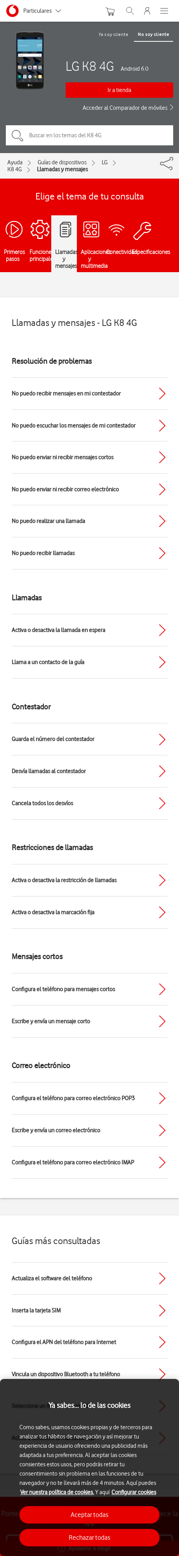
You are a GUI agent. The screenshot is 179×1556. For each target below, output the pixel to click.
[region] (89, 1467)
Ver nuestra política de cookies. (57, 1492)
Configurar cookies (133, 1492)
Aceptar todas (89, 1515)
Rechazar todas (89, 1537)
